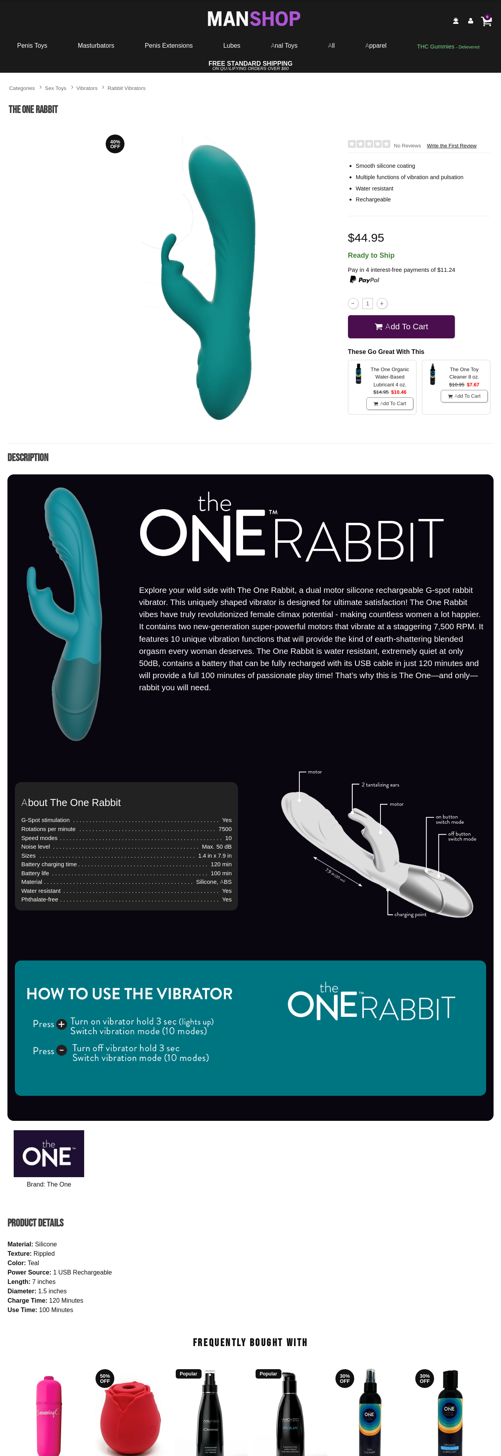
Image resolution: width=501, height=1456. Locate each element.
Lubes (231, 45)
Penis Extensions (169, 45)
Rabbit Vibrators (127, 87)
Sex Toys (56, 87)
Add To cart (401, 326)
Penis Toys (32, 45)
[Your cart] (486, 21)
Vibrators (86, 87)
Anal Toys (284, 45)
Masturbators (96, 45)
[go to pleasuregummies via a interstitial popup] (448, 47)
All (331, 45)
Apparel (375, 45)
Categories (22, 87)
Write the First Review (452, 146)
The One (59, 1184)
